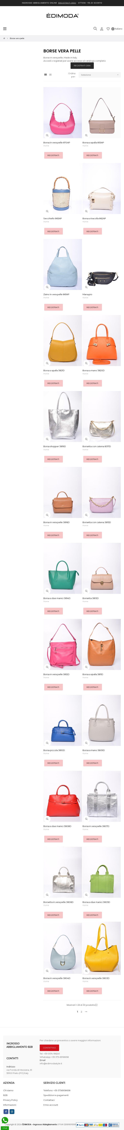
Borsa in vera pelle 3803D (96, 978)
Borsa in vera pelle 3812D (56, 674)
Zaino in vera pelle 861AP (56, 294)
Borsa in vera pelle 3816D (56, 522)
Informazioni (9, 1105)
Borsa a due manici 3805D (96, 902)
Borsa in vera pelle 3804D (56, 978)
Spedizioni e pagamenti (56, 1095)
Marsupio (87, 294)
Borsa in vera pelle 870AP (56, 142)
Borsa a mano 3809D (94, 750)
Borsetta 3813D (91, 598)
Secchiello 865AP (52, 218)
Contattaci (49, 1100)
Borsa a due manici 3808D (57, 826)
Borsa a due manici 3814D (56, 598)
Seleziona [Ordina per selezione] (101, 75)
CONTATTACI (49, 1047)
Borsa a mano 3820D (94, 370)
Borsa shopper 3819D (54, 446)
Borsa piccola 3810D (54, 750)
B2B (5, 1095)
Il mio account (50, 1105)
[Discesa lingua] (116, 28)
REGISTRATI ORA (82, 65)
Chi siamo (8, 1090)
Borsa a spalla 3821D (54, 370)
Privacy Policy (10, 1100)
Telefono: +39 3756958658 (56, 1090)
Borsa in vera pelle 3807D (96, 826)
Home (46, 146)
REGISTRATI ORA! (67, 3)
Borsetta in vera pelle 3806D (58, 902)
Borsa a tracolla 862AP (94, 218)
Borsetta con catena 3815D (97, 522)
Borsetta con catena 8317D (97, 446)
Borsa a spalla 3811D (93, 674)
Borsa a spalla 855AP (93, 142)
